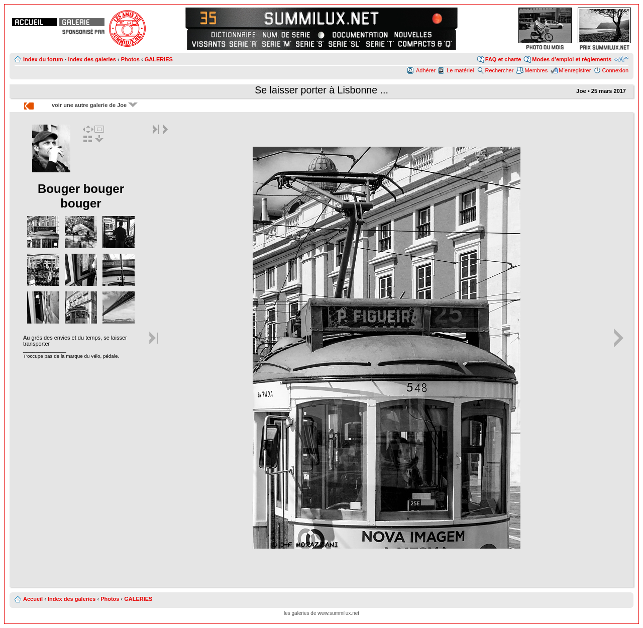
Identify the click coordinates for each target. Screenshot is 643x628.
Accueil (33, 599)
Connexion (615, 70)
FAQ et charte (503, 59)
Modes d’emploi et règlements (571, 59)
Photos (130, 59)
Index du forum (43, 59)
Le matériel (460, 70)
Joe (581, 91)
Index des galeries (92, 59)
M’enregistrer (575, 70)
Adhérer (426, 70)
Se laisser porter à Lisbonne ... (321, 89)
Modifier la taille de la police (621, 58)
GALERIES (159, 59)
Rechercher (499, 70)
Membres (536, 70)
